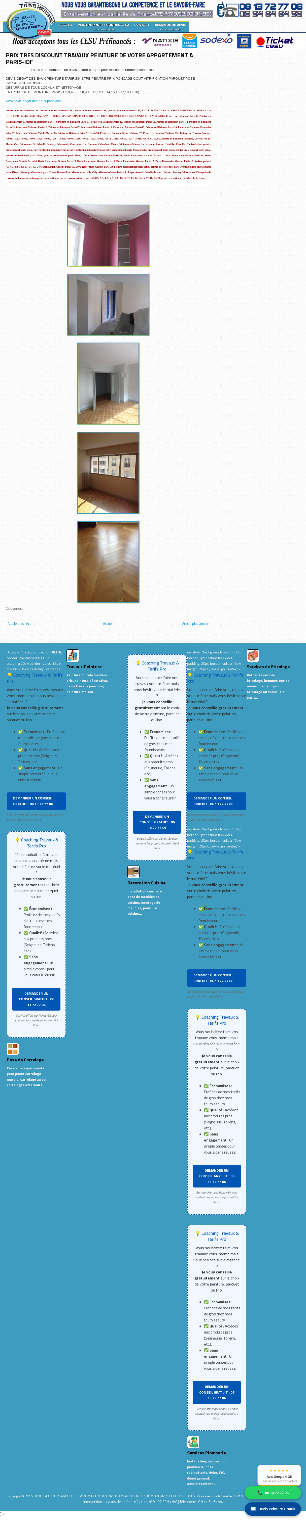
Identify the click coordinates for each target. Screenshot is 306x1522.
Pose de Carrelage (25, 1059)
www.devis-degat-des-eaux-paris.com (34, 101)
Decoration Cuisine (146, 882)
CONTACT (142, 24)
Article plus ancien (195, 623)
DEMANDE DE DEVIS (170, 26)
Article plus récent (21, 623)
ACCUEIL (66, 24)
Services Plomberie (206, 1452)
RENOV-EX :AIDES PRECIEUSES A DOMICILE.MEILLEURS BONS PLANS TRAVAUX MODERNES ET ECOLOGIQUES (115, 1496)
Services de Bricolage (268, 666)
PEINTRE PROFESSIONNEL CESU (103, 26)
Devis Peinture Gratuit (272, 1509)
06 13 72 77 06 (273, 1492)
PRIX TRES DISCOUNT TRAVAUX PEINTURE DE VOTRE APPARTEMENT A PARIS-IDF (99, 58)
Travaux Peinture (84, 666)
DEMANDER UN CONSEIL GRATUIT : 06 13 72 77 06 (33, 800)
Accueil (108, 623)
